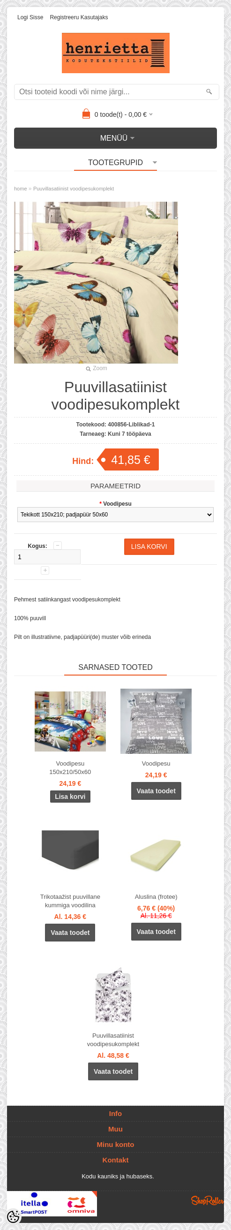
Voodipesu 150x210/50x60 (70, 767)
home (20, 188)
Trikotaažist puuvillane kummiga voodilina (70, 901)
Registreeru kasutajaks (79, 17)
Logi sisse (30, 17)
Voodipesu (156, 763)
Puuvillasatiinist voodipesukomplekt (73, 188)
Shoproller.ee (207, 1200)
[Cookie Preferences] (13, 1216)
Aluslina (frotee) (156, 896)
